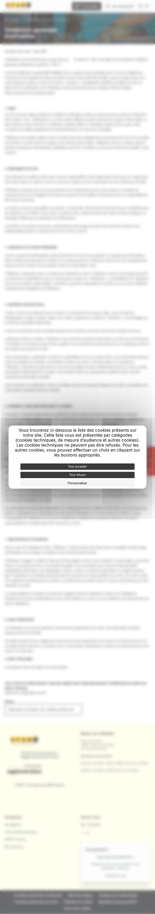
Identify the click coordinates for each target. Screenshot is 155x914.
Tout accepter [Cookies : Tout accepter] (77, 466)
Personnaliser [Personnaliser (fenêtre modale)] (77, 483)
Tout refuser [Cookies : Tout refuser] (77, 475)
